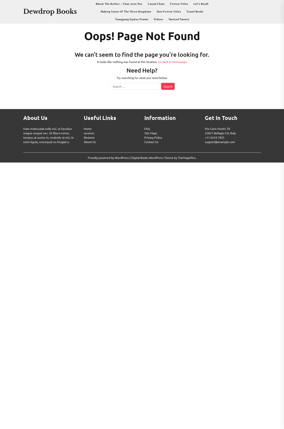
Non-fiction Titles (169, 11)
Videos (158, 19)
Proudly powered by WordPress (109, 157)
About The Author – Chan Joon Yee (119, 4)
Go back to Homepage (172, 62)
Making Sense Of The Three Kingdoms (126, 11)
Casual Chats (156, 4)
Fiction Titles (179, 4)
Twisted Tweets (178, 19)
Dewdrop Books (50, 11)
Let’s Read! (201, 4)
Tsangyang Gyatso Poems (131, 19)
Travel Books (195, 11)
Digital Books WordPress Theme (152, 157)
